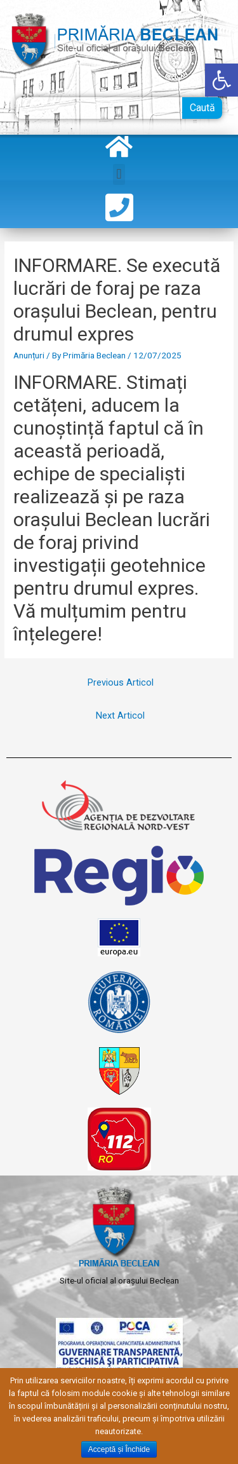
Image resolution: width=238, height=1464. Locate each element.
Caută (202, 108)
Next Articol (120, 715)
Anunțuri (28, 355)
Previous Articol (121, 682)
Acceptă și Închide (119, 1449)
